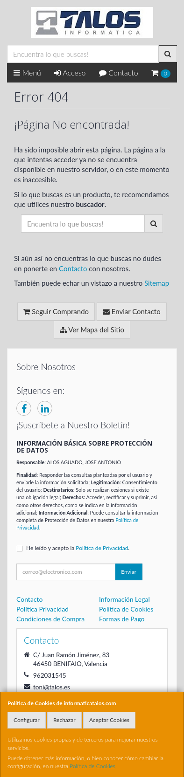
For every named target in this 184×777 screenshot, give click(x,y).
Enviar (128, 571)
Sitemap (156, 283)
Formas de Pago (122, 619)
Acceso (69, 72)
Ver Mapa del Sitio (92, 329)
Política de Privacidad (102, 547)
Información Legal (124, 599)
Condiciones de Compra (50, 619)
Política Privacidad (42, 609)
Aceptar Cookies (109, 719)
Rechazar (64, 719)
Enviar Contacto (132, 311)
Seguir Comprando (56, 311)
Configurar (27, 719)
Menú (27, 72)
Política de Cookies (92, 766)
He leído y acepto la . (77, 547)
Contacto (118, 72)
